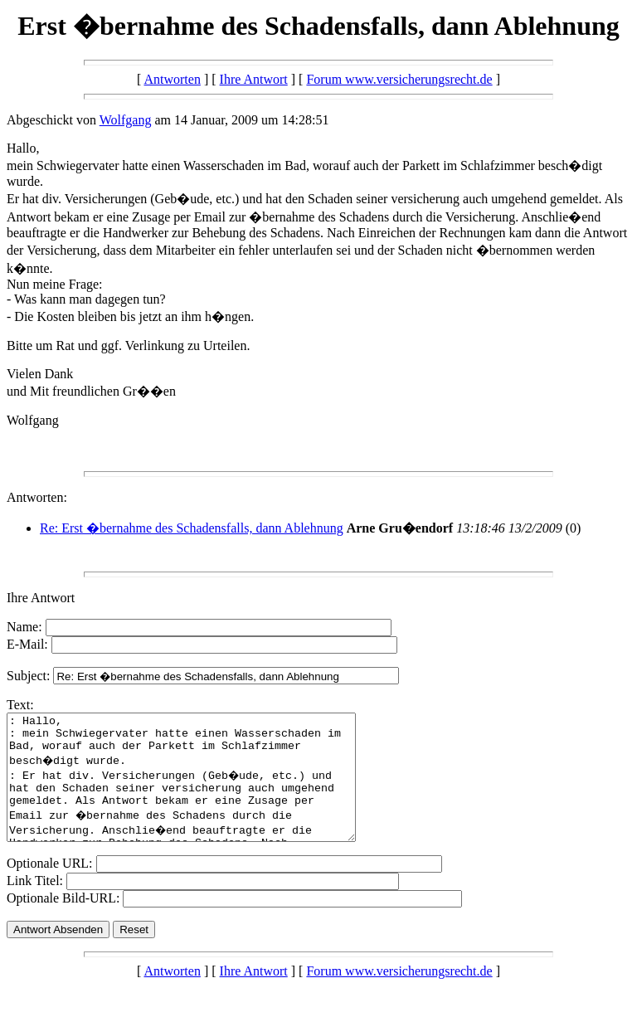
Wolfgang (126, 120)
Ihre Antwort (254, 79)
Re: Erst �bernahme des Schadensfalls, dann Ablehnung (191, 528)
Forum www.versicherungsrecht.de (399, 79)
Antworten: (37, 497)
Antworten (171, 79)
